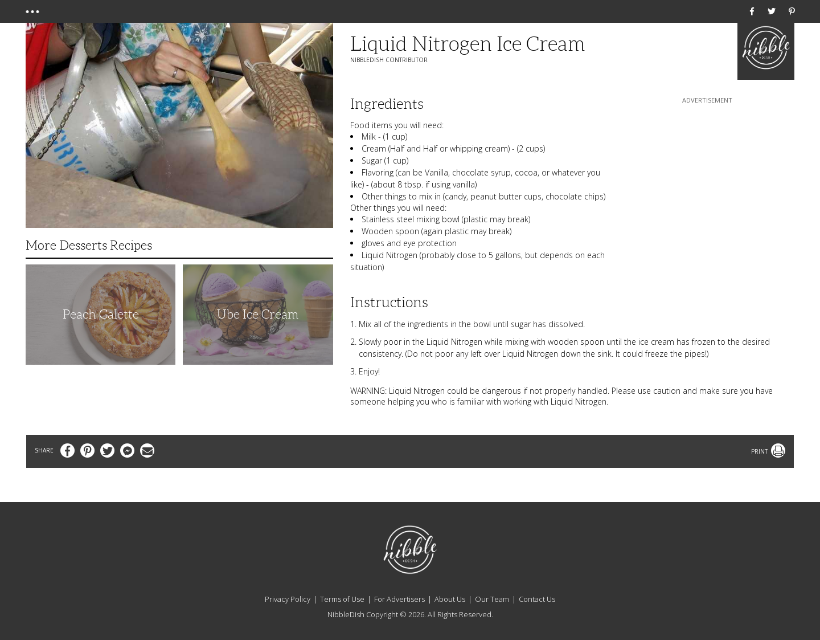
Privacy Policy (287, 599)
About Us (449, 599)
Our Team (492, 599)
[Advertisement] (707, 177)
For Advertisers (399, 599)
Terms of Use (342, 599)
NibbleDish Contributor (389, 60)
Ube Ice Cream (257, 314)
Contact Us (537, 599)
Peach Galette (101, 314)
